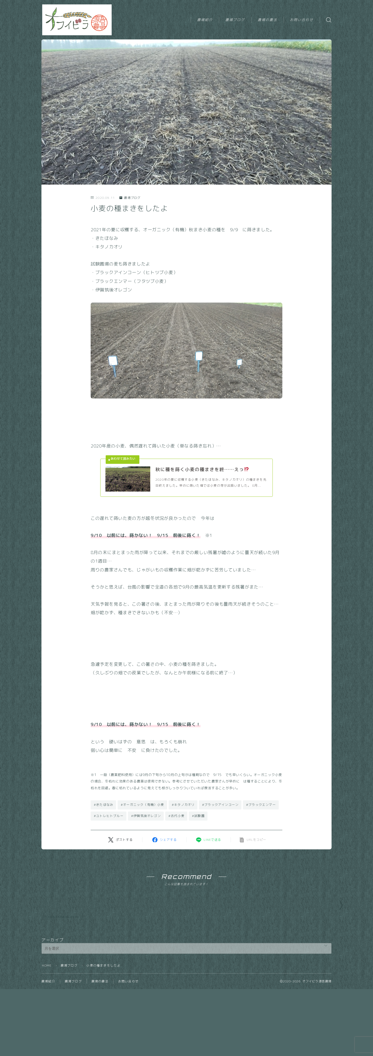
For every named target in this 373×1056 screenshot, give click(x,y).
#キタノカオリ (183, 805)
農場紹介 (205, 20)
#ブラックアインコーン (220, 805)
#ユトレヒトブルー (109, 816)
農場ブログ (235, 20)
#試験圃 (198, 816)
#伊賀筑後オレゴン (146, 816)
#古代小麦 (176, 816)
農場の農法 (267, 20)
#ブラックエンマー (261, 805)
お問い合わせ (301, 20)
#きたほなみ (103, 805)
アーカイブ (52, 972)
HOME (47, 997)
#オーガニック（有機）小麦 (142, 805)
